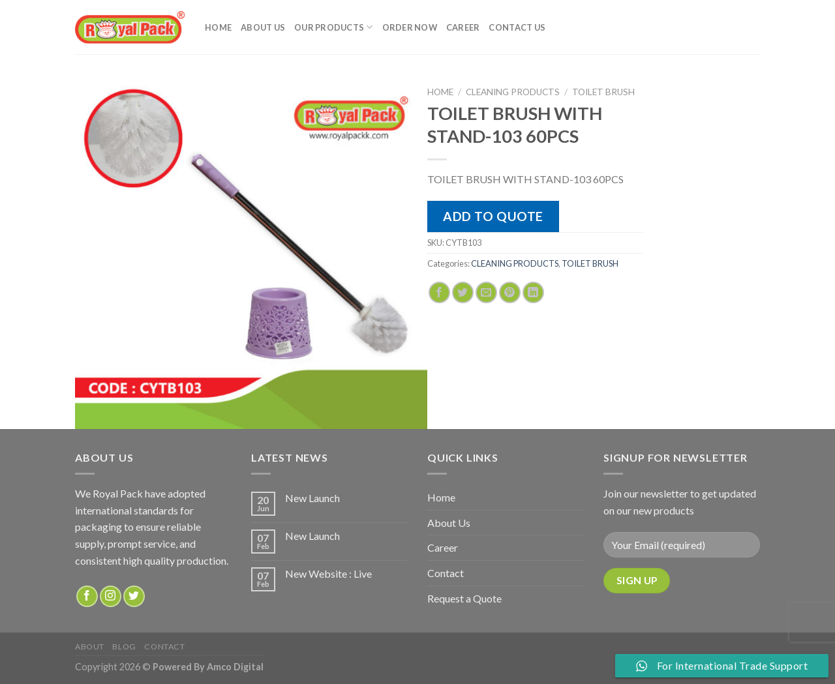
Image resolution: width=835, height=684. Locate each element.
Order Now (409, 27)
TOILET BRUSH (603, 92)
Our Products (333, 27)
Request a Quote (464, 598)
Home (218, 27)
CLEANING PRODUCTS (513, 92)
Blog (124, 646)
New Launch (312, 498)
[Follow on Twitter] (134, 596)
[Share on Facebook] (439, 292)
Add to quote (493, 216)
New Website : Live (328, 573)
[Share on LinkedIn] (533, 292)
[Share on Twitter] (463, 292)
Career (463, 27)
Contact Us (517, 27)
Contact (445, 573)
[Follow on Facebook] (87, 596)
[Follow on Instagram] (110, 596)
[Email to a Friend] (486, 292)
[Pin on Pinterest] (510, 292)
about (89, 646)
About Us (263, 27)
